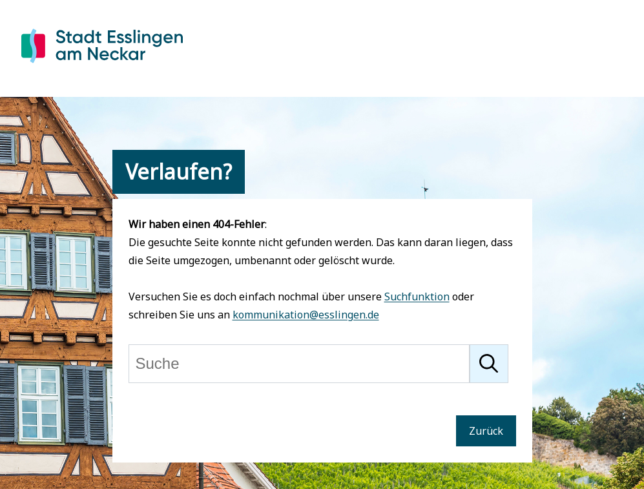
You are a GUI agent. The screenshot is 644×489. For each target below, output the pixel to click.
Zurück (486, 431)
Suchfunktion (417, 296)
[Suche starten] (489, 363)
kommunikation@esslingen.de (306, 314)
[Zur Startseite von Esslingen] (102, 65)
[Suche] (299, 363)
